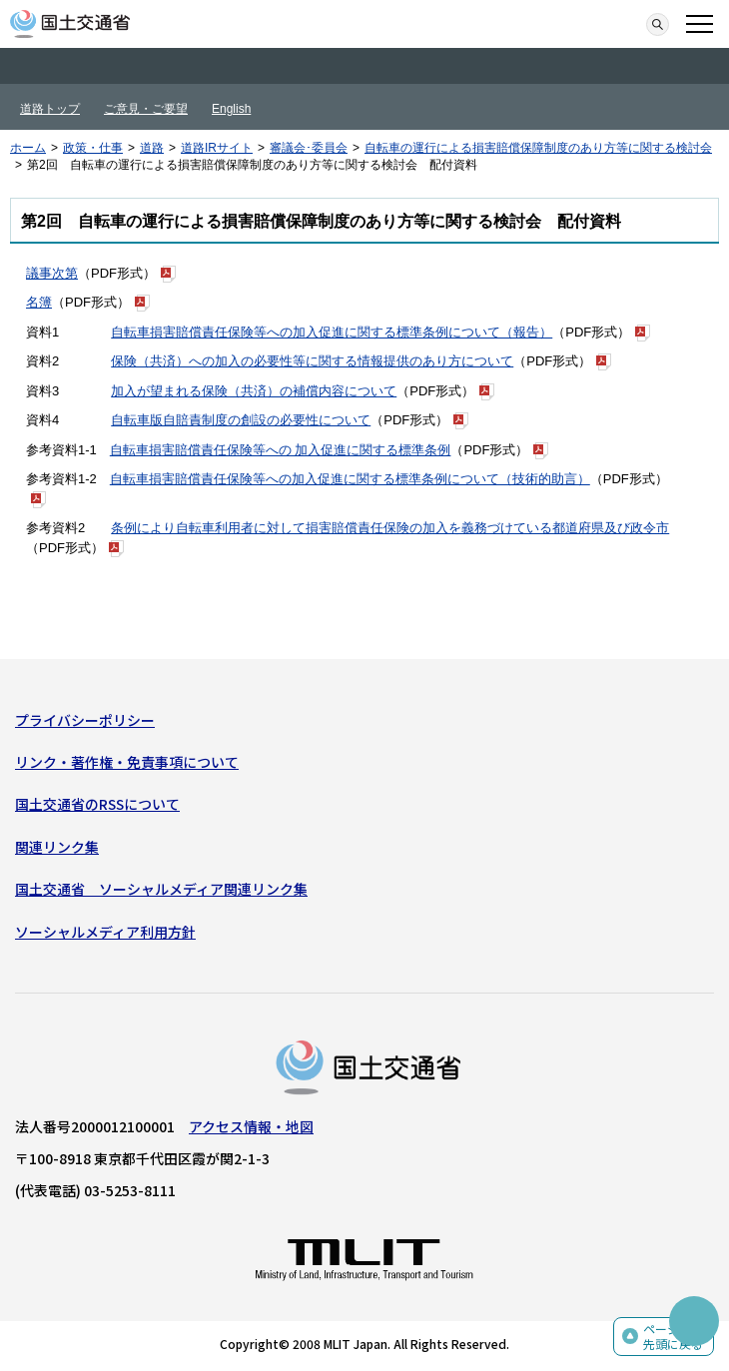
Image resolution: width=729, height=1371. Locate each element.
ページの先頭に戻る (673, 1336)
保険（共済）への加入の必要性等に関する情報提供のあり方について (312, 360)
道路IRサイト (217, 148)
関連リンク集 (57, 847)
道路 (152, 148)
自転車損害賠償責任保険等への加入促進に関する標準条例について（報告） (331, 332)
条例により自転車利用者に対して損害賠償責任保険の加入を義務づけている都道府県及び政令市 (390, 527)
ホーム (28, 148)
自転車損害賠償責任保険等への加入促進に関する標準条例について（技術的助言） (350, 478)
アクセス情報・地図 (251, 1126)
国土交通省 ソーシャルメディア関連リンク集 (161, 889)
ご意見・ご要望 (146, 109)
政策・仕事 (93, 148)
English (231, 109)
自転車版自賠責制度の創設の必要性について (240, 419)
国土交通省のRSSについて (97, 804)
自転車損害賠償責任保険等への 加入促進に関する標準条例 (280, 449)
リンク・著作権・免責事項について (127, 762)
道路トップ (50, 109)
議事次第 (52, 273)
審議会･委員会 (309, 148)
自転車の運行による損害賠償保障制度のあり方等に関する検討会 (538, 148)
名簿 (39, 302)
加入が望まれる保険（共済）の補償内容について (253, 390)
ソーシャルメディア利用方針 (105, 932)
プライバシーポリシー (85, 720)
